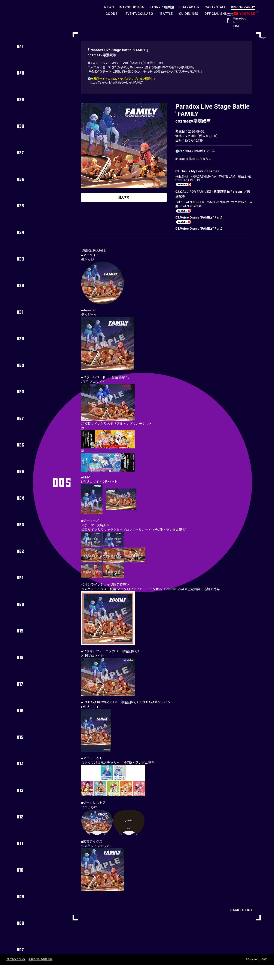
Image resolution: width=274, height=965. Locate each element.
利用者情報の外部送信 (40, 959)
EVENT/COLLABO (139, 14)
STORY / (161, 7)
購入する (124, 199)
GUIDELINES (188, 14)
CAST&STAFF (215, 7)
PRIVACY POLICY (15, 959)
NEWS (109, 7)
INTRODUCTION (131, 7)
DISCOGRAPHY (243, 7)
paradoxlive (25, 12)
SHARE (265, 10)
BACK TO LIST (241, 911)
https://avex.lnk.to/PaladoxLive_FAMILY (116, 82)
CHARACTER (189, 7)
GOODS (112, 14)
